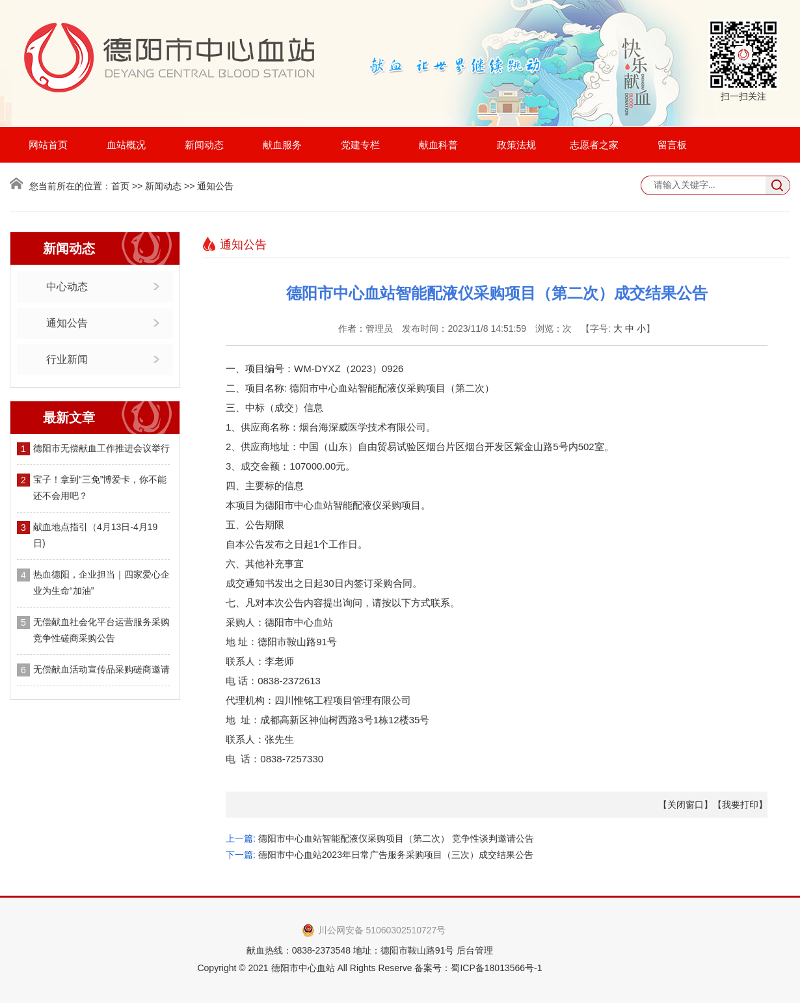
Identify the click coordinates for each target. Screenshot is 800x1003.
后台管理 (475, 950)
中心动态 (67, 286)
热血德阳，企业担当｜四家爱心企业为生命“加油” (101, 582)
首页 (120, 186)
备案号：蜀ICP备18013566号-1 (478, 968)
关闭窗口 (685, 804)
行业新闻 (67, 359)
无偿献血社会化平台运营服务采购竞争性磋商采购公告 (101, 630)
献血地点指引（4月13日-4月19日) (95, 535)
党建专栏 (360, 144)
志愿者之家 (594, 144)
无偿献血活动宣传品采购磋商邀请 (101, 669)
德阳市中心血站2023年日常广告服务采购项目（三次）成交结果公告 (395, 854)
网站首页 (48, 144)
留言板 (672, 144)
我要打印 (740, 804)
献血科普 (438, 144)
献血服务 (282, 144)
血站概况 (126, 144)
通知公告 (67, 322)
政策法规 (516, 144)
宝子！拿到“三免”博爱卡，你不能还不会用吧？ (100, 487)
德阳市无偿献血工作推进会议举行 (101, 448)
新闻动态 (204, 144)
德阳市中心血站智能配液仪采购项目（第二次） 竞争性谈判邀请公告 (396, 838)
